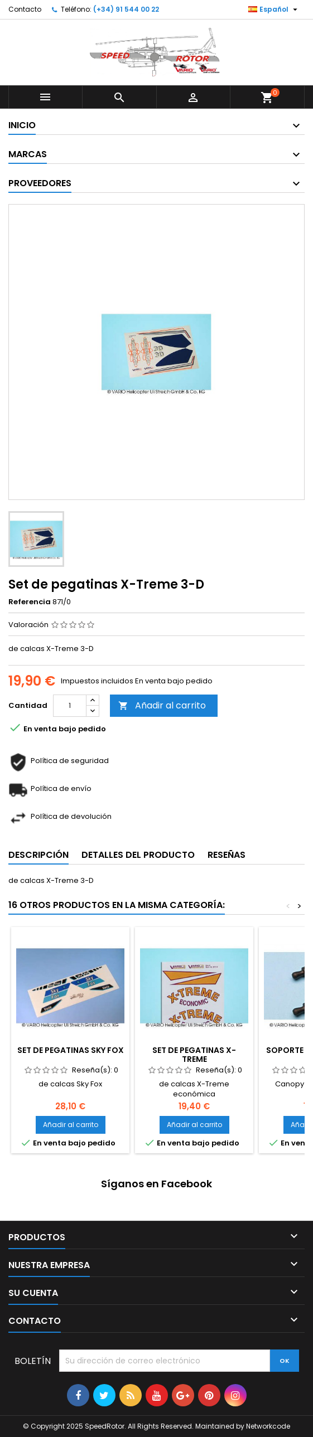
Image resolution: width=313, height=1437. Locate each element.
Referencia (29, 602)
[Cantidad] (69, 706)
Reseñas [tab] (226, 854)
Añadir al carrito (162, 705)
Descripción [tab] (38, 854)
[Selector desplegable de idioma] (274, 9)
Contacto (24, 9)
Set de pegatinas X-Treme (194, 1055)
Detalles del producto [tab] (138, 854)
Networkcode (268, 1426)
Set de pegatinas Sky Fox (70, 1050)
